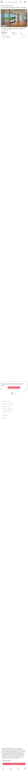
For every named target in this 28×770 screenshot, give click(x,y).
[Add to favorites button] (26, 10)
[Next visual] (25, 18)
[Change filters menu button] (20, 2)
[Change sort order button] (6, 2)
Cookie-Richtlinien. (14, 758)
